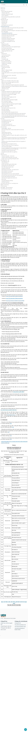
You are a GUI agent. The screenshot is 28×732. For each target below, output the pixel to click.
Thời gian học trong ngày (6, 63)
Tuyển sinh (3, 10)
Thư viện (2, 153)
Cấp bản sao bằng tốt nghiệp (7, 105)
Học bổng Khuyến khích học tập (8, 120)
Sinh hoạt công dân (5, 109)
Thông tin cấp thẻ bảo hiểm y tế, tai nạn (9, 157)
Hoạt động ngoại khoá (6, 110)
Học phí (2, 52)
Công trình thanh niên (6, 168)
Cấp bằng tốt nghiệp (6, 98)
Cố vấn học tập (4, 186)
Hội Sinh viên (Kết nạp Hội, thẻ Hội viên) (9, 164)
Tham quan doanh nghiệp (7, 146)
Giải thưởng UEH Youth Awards (7, 171)
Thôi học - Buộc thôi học (6, 83)
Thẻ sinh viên (4, 23)
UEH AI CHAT (3, 629)
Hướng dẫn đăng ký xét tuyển (7, 14)
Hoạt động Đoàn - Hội (5, 160)
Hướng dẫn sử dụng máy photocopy (8, 150)
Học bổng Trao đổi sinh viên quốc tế (8, 125)
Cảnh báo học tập (5, 88)
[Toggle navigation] (26, 2)
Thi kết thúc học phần (6, 67)
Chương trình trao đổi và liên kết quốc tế (9, 34)
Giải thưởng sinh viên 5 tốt (7, 172)
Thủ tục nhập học (5, 15)
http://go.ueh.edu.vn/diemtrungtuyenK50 (15, 300)
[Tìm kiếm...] (13, 5)
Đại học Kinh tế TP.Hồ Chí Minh (10, 618)
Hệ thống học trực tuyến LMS (7, 25)
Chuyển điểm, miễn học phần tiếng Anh (9, 78)
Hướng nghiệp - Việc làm (6, 128)
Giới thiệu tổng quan (5, 182)
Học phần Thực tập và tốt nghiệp (8, 49)
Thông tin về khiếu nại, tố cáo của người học (10, 145)
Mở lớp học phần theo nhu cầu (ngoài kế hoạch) (11, 46)
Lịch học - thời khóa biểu (5, 60)
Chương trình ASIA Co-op (6, 37)
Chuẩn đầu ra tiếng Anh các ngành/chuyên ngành (11, 91)
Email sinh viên (4, 22)
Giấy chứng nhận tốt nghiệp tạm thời (9, 97)
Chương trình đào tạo (5, 26)
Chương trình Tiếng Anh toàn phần (8, 38)
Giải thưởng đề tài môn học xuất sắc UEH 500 (10, 173)
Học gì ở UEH (4, 18)
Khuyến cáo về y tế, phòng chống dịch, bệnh (10, 158)
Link (11, 423)
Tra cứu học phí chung (6, 55)
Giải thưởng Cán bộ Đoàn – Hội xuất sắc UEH (10, 169)
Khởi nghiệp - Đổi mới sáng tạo (7, 187)
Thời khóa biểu (4, 64)
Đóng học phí (4, 53)
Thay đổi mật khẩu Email (20, 624)
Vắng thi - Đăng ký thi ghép (7, 70)
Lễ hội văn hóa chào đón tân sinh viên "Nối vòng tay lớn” (12, 175)
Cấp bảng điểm (5, 76)
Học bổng (2, 118)
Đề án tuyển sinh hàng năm (7, 11)
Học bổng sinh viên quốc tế (7, 124)
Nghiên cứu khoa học (5, 184)
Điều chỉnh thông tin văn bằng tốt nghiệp (9, 99)
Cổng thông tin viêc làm (6, 132)
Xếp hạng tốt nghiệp (5, 95)
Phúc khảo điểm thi (5, 71)
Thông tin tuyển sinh (5, 12)
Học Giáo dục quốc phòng (7, 48)
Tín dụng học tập (5, 59)
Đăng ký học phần (5, 44)
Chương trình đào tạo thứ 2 (7, 33)
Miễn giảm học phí (5, 56)
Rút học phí (4, 57)
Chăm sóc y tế (3, 154)
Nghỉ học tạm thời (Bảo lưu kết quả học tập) (10, 80)
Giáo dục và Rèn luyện (5, 106)
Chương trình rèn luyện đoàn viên (8, 165)
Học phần (2, 42)
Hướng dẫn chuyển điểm (18, 391)
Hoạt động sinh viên (5, 161)
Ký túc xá (3, 131)
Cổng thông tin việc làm (6, 626)
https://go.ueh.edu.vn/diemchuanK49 (14, 296)
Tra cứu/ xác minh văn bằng (7, 102)
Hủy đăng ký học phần (6, 45)
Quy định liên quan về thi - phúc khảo (9, 75)
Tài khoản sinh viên (4, 19)
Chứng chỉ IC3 (18, 623)
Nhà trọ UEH (4, 179)
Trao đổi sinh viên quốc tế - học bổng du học (9, 183)
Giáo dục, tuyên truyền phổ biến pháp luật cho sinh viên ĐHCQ (14, 113)
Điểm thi (3, 68)
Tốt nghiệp (3, 90)
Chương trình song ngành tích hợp (8, 41)
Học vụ (2, 79)
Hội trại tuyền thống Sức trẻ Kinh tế (8, 176)
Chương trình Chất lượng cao (7, 29)
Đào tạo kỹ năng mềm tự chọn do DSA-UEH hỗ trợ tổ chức (13, 129)
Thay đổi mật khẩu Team (20, 626)
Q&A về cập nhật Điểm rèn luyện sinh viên (10, 112)
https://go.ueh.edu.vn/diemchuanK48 (14, 298)
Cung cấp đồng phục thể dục (7, 180)
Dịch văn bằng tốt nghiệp (6, 101)
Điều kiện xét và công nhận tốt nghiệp (9, 94)
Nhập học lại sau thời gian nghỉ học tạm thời (10, 82)
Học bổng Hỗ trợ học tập (6, 121)
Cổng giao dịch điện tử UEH (7, 133)
